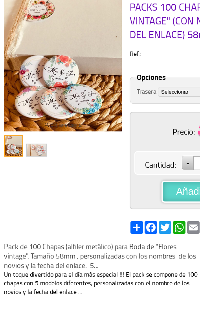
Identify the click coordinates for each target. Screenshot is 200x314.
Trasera (146, 91)
